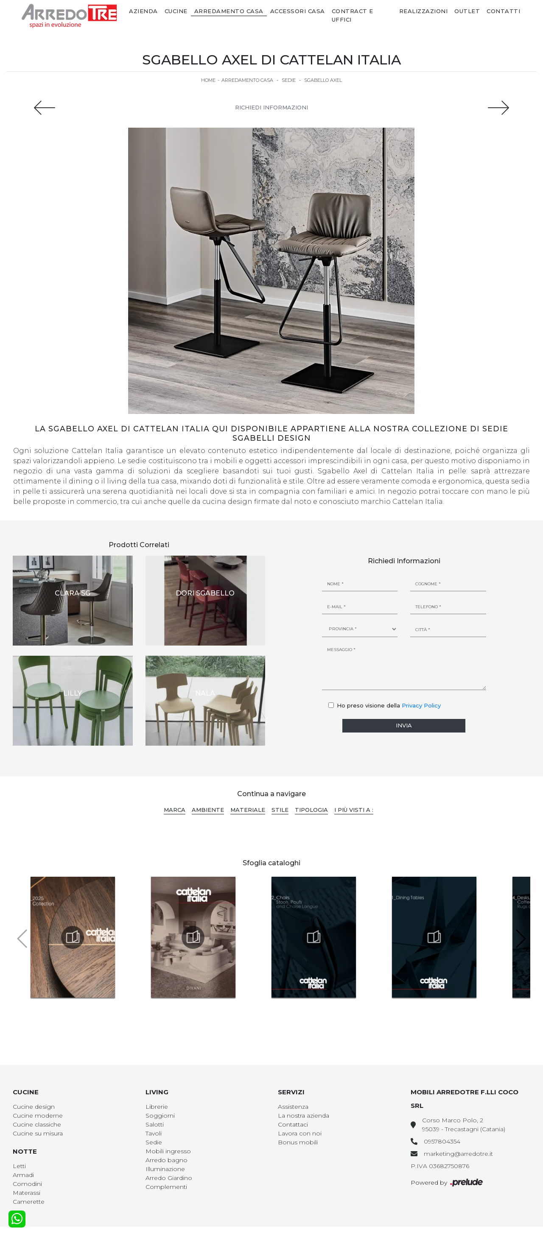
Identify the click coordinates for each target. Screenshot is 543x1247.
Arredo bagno (167, 1160)
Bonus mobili (298, 1142)
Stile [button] (280, 809)
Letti (19, 1166)
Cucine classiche (37, 1124)
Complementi (166, 1187)
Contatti (503, 11)
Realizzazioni (423, 11)
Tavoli (154, 1133)
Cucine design (34, 1106)
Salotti (155, 1124)
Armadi (23, 1175)
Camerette (29, 1201)
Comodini (27, 1184)
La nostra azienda (303, 1115)
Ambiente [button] (208, 809)
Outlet (467, 11)
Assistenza (293, 1106)
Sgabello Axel (323, 80)
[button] (520, 938)
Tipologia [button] (311, 809)
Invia (404, 725)
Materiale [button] (247, 809)
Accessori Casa (297, 11)
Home (208, 80)
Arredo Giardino (169, 1178)
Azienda (143, 11)
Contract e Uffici (352, 15)
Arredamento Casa (228, 11)
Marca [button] (174, 809)
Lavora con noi (300, 1133)
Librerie (157, 1106)
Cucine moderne (38, 1115)
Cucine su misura (38, 1133)
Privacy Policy (421, 705)
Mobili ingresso (168, 1151)
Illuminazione (165, 1169)
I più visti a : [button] (353, 809)
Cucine (176, 11)
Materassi (26, 1193)
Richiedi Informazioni (271, 107)
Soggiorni (160, 1115)
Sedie (289, 80)
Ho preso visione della (389, 705)
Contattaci (293, 1124)
